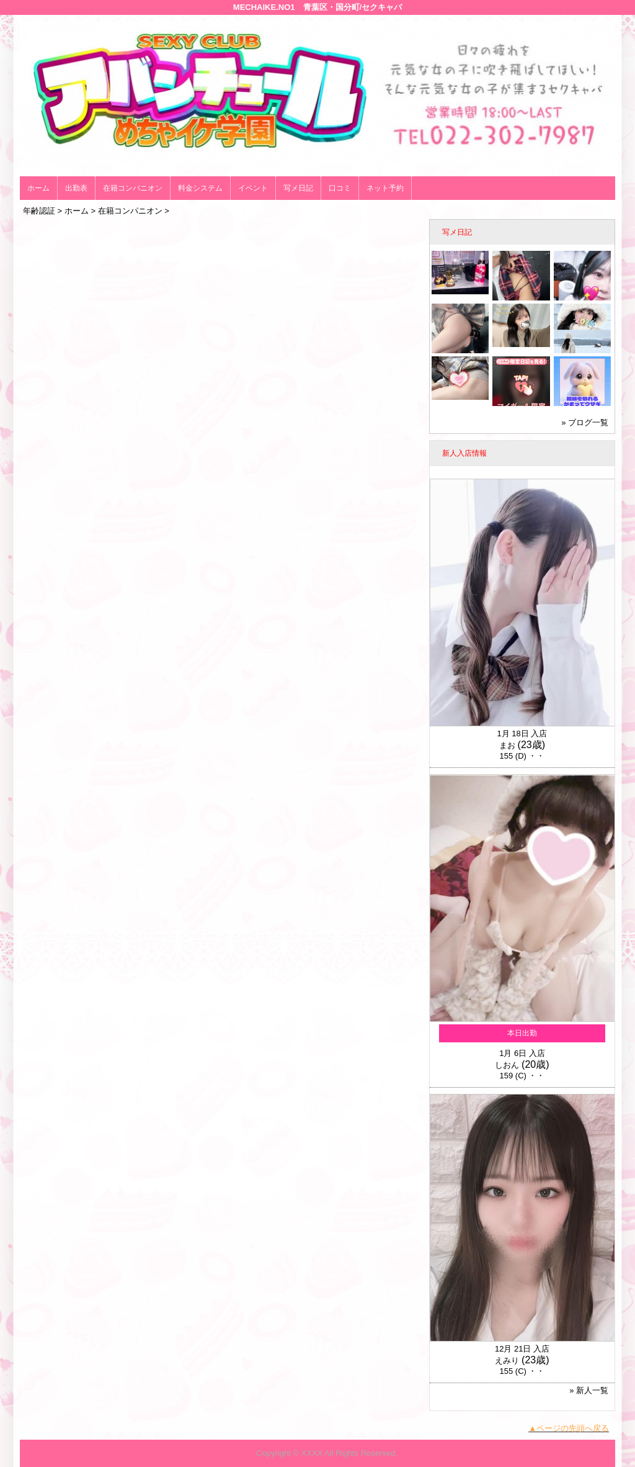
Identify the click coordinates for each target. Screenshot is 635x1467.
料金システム (200, 188)
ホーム (38, 188)
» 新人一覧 (588, 1390)
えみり (507, 1360)
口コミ (340, 188)
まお (507, 745)
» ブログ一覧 (584, 422)
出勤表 (76, 188)
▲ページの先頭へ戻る (568, 1428)
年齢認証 (39, 210)
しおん (507, 1065)
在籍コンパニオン (132, 188)
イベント (253, 188)
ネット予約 (385, 188)
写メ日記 (298, 188)
